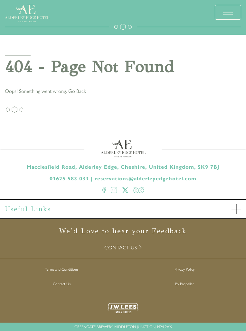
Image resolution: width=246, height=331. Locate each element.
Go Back (77, 91)
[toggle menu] (228, 12)
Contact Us (62, 283)
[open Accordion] (236, 209)
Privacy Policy (184, 269)
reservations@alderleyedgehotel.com (145, 179)
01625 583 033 (69, 179)
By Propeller (184, 283)
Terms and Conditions (61, 269)
